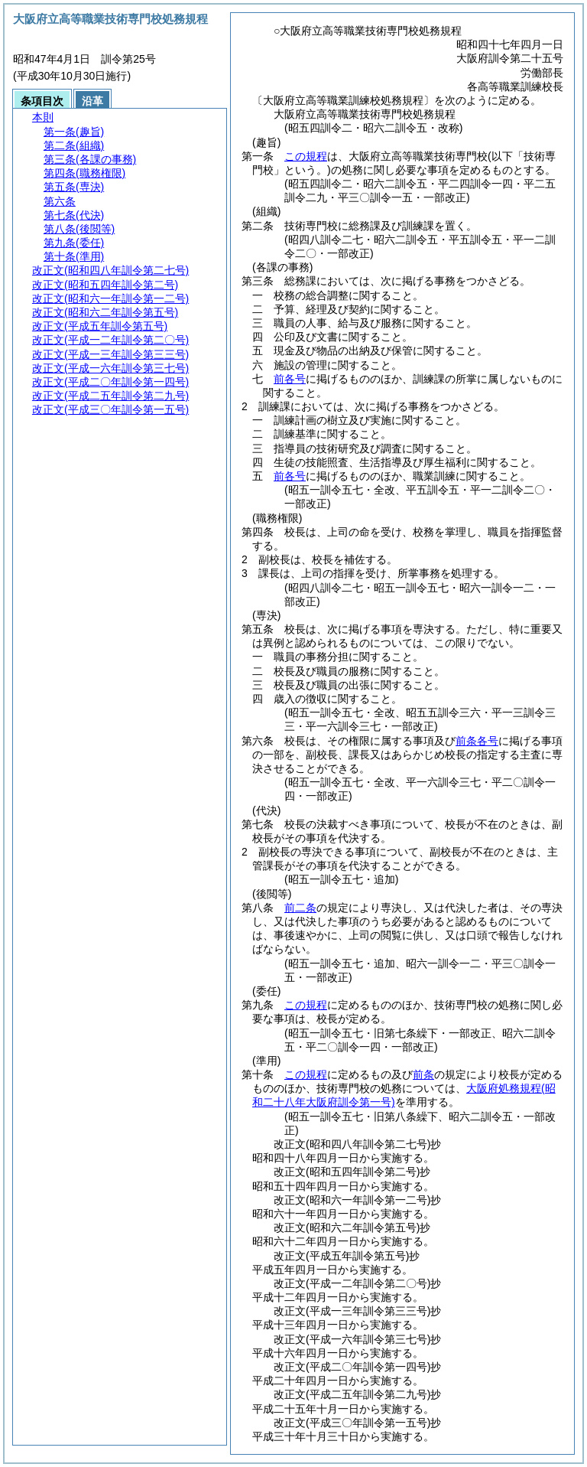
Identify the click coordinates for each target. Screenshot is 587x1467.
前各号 (290, 379)
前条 (423, 1074)
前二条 (300, 907)
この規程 (305, 156)
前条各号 (477, 741)
